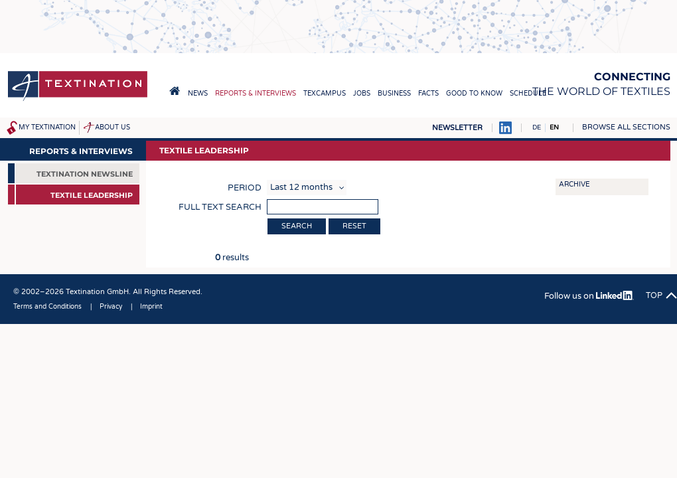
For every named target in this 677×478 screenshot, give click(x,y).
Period (245, 188)
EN (554, 127)
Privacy (111, 307)
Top (654, 295)
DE (536, 127)
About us (112, 127)
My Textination (47, 127)
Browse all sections (626, 127)
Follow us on (589, 296)
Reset (354, 226)
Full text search (220, 207)
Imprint (151, 307)
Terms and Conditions (47, 307)
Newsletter (457, 127)
